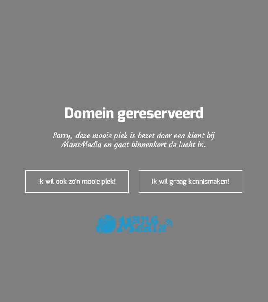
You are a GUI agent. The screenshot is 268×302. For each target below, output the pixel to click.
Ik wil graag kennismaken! (190, 181)
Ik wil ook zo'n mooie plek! (77, 181)
